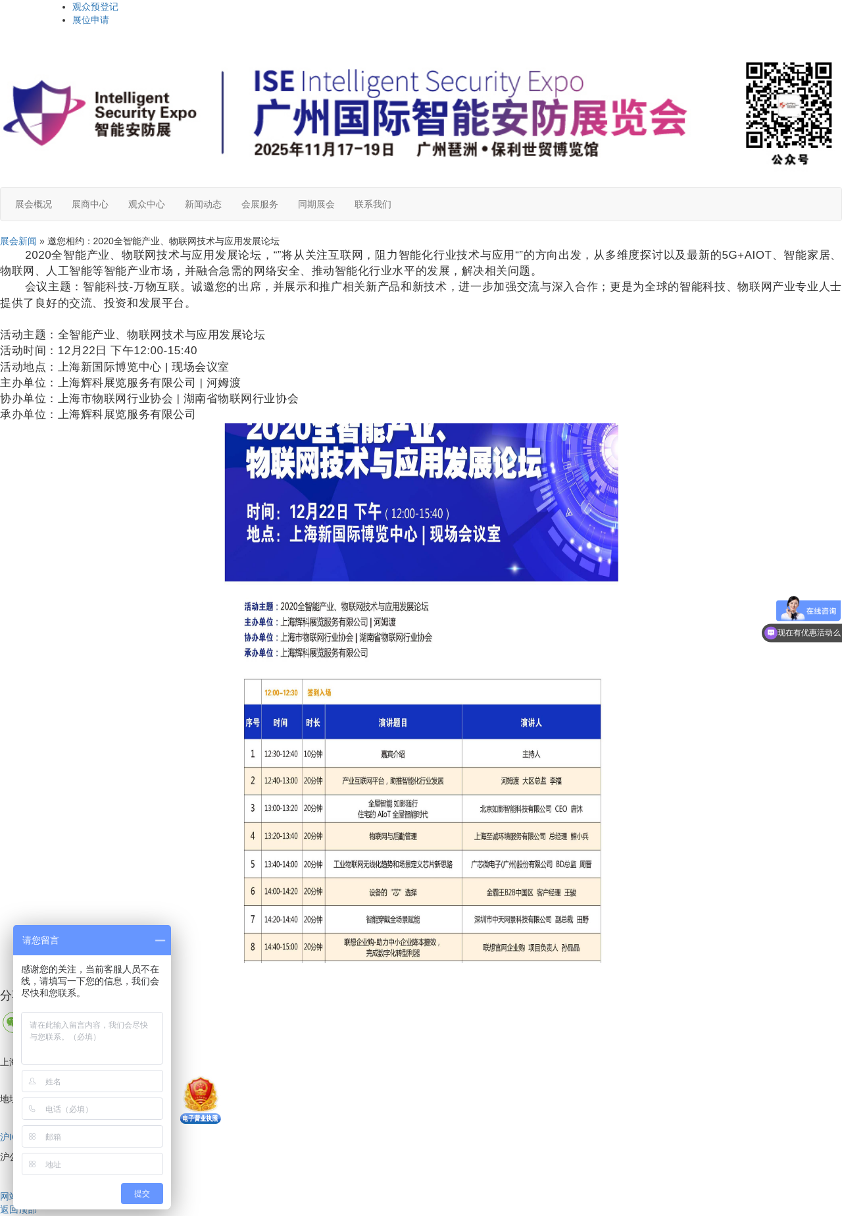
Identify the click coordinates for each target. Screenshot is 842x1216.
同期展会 (316, 204)
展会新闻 (18, 241)
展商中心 (90, 204)
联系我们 (373, 204)
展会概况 (33, 204)
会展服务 (259, 204)
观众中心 (146, 204)
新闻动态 (203, 204)
